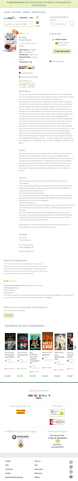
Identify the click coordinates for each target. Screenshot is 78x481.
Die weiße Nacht (71, 355)
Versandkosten (62, 438)
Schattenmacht (22, 355)
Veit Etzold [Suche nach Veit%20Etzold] (22, 37)
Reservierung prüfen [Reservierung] (39, 12)
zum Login (8, 315)
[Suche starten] (30, 24)
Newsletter (26, 12)
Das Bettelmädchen (60, 356)
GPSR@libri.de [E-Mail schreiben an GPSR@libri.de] (29, 247)
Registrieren (24, 17)
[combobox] (16, 24)
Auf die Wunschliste (57, 61)
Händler (8, 473)
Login (31, 17)
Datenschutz (39, 469)
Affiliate (37, 477)
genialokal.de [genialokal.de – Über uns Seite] (16, 2)
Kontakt (8, 461)
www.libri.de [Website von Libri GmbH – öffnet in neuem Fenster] (29, 251)
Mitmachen (38, 473)
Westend (46, 354)
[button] (37, 24)
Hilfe (6, 465)
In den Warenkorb (62, 51)
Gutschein (7, 12)
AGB (36, 465)
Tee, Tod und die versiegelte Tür (34, 359)
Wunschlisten (16, 12)
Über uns (38, 461)
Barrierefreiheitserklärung (14, 477)
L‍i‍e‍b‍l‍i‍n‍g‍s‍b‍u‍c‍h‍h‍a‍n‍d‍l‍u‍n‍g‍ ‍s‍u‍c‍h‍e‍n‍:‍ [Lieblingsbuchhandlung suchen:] (59, 18)
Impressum (9, 469)
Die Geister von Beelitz (9, 355)
